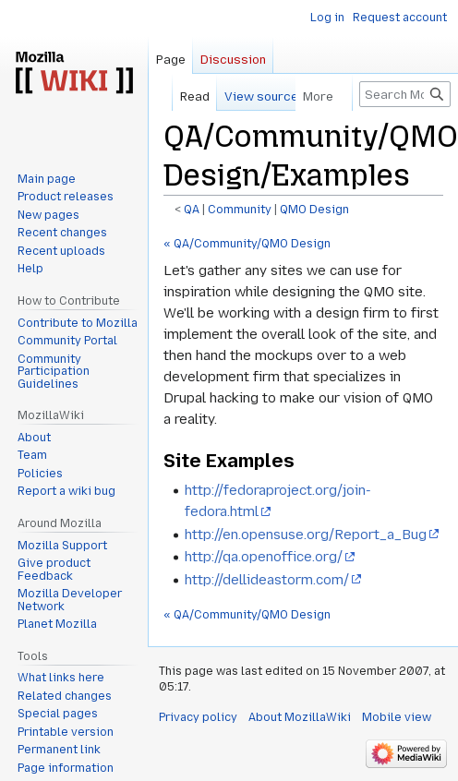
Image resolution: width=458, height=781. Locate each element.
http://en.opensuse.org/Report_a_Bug (306, 534)
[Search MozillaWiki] (405, 94)
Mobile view (396, 717)
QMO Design (314, 209)
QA (191, 209)
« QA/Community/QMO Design (247, 243)
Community (239, 209)
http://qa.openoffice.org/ (264, 556)
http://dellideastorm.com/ (267, 579)
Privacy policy (198, 717)
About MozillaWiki (299, 717)
